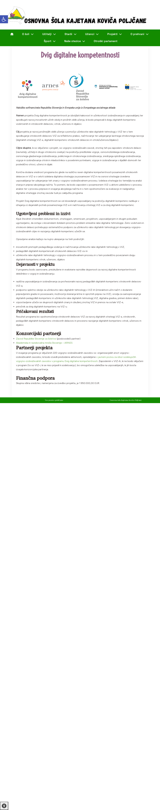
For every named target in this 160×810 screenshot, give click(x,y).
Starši (70, 34)
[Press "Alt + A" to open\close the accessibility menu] (4, 806)
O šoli (28, 34)
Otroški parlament (105, 41)
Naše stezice (74, 41)
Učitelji (49, 34)
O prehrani (140, 34)
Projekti (114, 34)
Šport (50, 41)
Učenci (92, 34)
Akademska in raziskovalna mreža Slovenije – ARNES (44, 342)
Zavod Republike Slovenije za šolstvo (36, 338)
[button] (4, 19)
